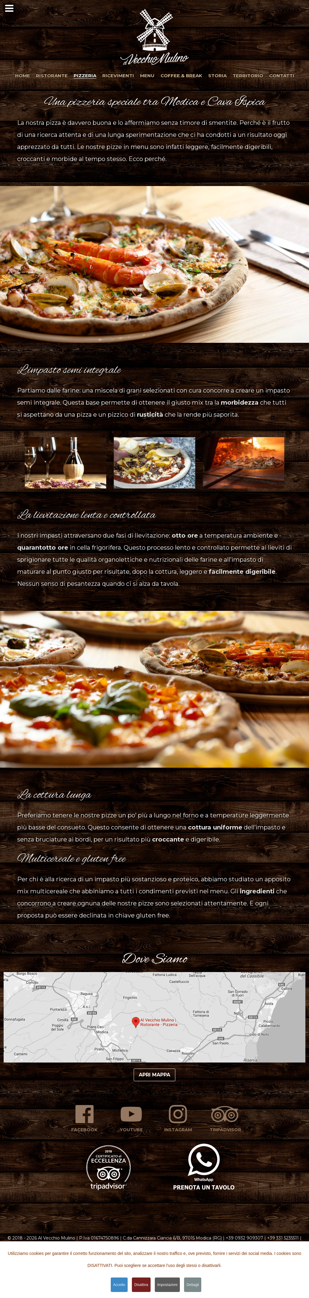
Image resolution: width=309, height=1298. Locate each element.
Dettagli (192, 1285)
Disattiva (141, 1285)
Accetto (119, 1285)
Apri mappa (154, 1075)
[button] (154, 36)
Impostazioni (167, 1285)
